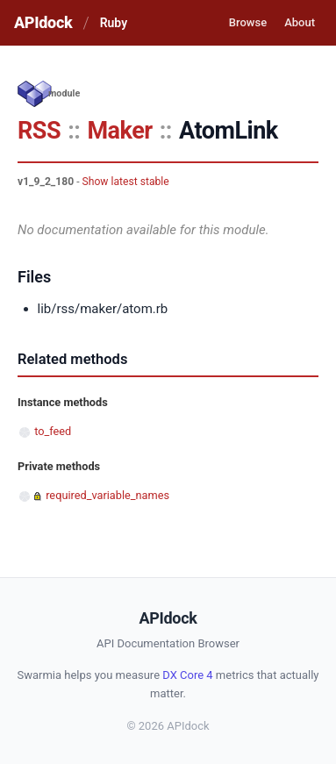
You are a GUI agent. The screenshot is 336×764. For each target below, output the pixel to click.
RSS (39, 131)
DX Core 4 (187, 675)
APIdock (43, 22)
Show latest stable (125, 181)
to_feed (52, 431)
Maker (119, 131)
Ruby (113, 23)
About (299, 22)
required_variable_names (107, 495)
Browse (248, 22)
